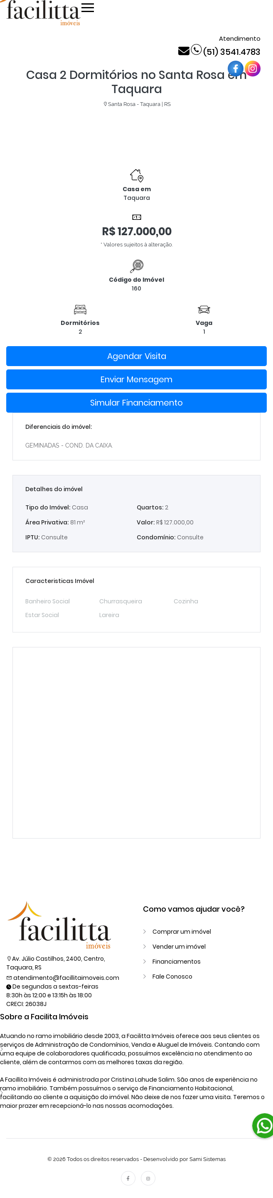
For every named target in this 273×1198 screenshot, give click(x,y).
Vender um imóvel (179, 946)
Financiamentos (176, 961)
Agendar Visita (136, 356)
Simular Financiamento (136, 402)
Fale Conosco (172, 976)
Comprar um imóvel (181, 931)
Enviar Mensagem (136, 379)
